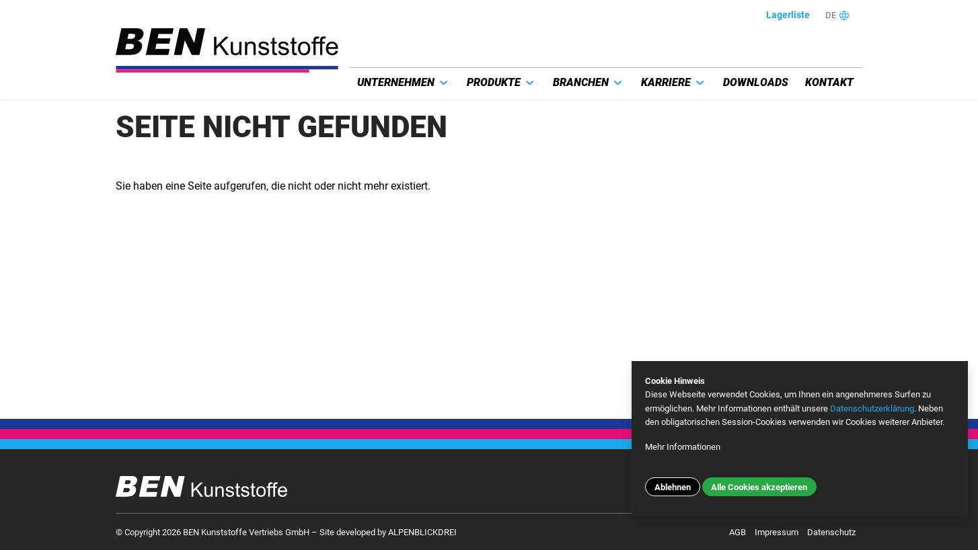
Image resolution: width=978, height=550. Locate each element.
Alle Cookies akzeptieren (759, 487)
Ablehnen (672, 487)
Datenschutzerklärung (872, 408)
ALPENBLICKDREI (422, 532)
